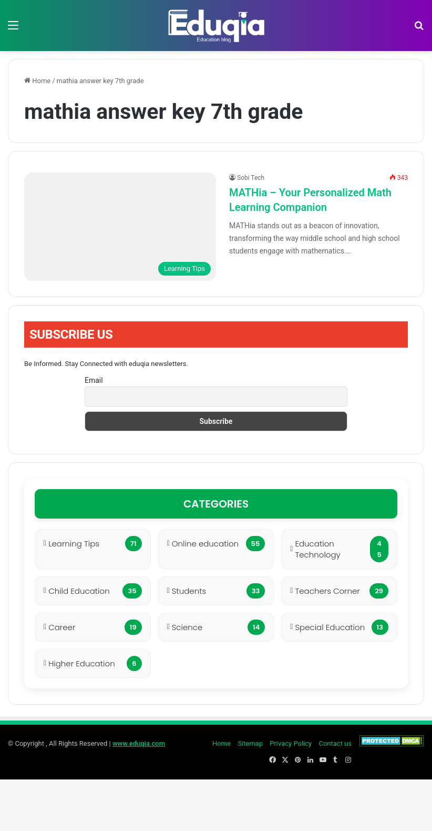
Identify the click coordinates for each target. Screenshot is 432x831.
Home (37, 81)
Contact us (335, 743)
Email (94, 380)
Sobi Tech (250, 177)
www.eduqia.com (138, 743)
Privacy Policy (291, 743)
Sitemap (250, 743)
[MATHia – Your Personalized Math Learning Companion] (120, 227)
